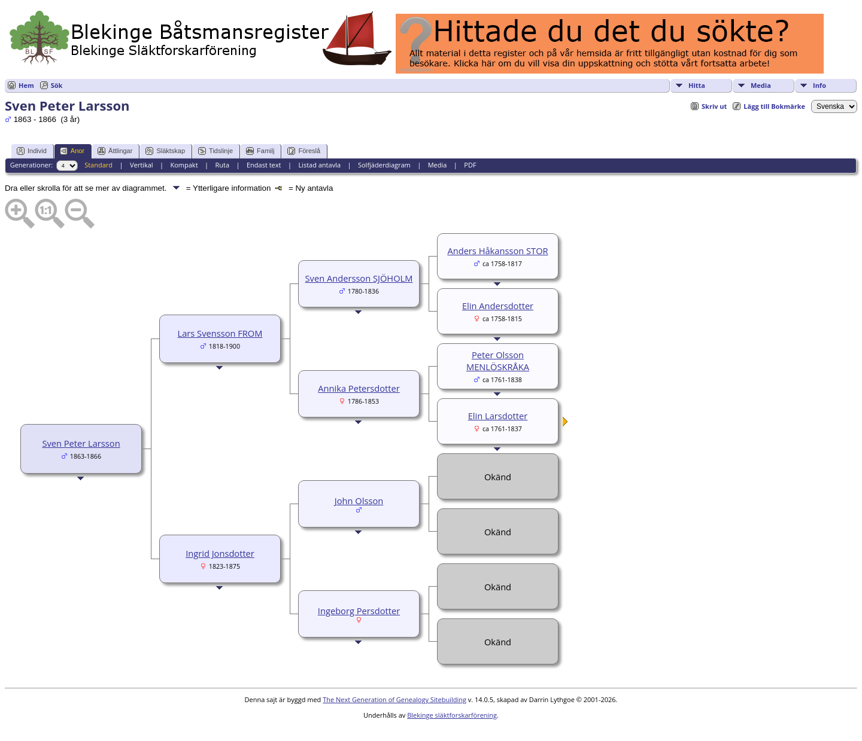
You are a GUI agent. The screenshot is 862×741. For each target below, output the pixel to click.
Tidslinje (215, 151)
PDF (470, 164)
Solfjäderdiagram (384, 164)
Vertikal (141, 164)
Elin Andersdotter (497, 306)
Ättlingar (115, 151)
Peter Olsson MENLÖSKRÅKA (497, 361)
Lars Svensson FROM (220, 333)
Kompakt (184, 164)
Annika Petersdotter (359, 388)
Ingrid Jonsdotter (220, 553)
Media (761, 85)
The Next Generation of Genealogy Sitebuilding (394, 699)
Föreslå (303, 151)
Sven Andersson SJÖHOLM (359, 278)
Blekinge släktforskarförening (452, 714)
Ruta (222, 164)
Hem (26, 85)
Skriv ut (714, 106)
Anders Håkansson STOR (497, 251)
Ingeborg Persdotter (359, 611)
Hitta (696, 85)
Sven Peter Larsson (81, 443)
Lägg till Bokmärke (774, 106)
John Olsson (359, 501)
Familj (260, 151)
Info (819, 85)
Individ (32, 151)
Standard (98, 164)
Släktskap (165, 151)
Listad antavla (319, 164)
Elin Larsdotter (498, 416)
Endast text (264, 164)
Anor (72, 151)
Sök (57, 85)
